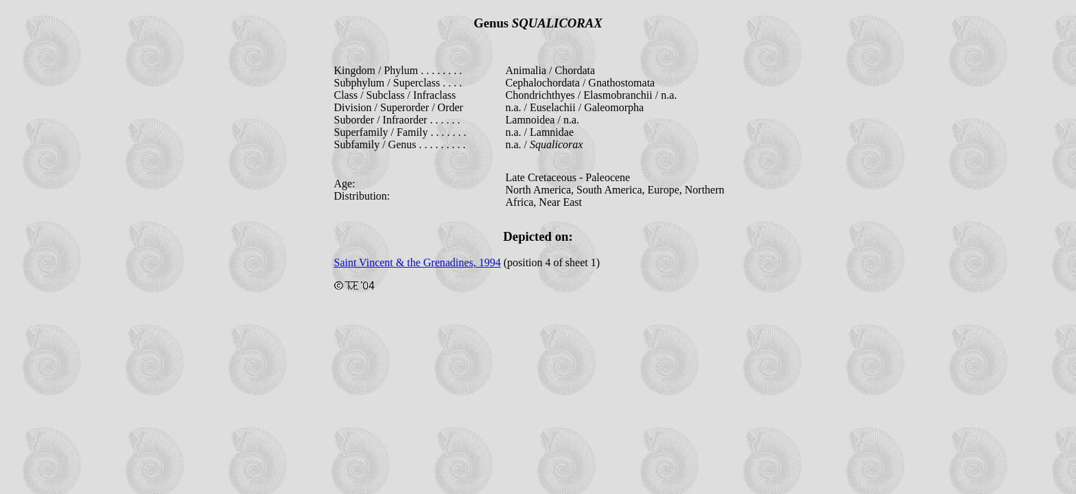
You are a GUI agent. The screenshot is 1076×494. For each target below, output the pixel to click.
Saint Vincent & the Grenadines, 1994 (417, 262)
